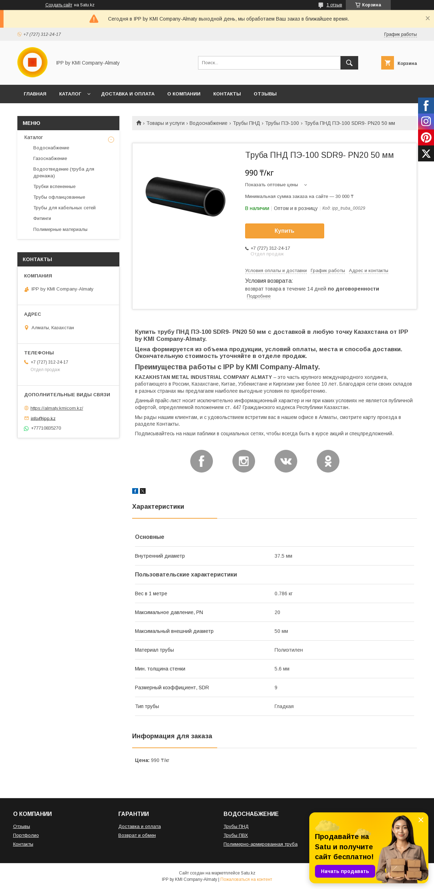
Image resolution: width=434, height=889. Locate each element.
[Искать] (349, 63)
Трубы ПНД (246, 123)
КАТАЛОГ (70, 93)
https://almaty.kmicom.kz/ (56, 408)
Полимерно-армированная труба (261, 844)
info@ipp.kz (43, 418)
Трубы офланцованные (59, 197)
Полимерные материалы (60, 229)
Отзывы (21, 826)
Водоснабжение (208, 123)
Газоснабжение (50, 158)
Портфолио (26, 835)
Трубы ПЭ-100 (282, 123)
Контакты (23, 844)
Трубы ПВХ (236, 835)
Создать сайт (58, 4)
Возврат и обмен (137, 835)
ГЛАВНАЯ (35, 93)
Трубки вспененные (54, 186)
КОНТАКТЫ (227, 93)
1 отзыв (334, 4)
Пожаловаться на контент (246, 879)
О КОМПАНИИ (184, 93)
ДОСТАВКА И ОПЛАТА (127, 93)
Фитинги (42, 218)
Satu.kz (248, 873)
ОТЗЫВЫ (265, 93)
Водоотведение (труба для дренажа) (63, 172)
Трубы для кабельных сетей (64, 207)
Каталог (33, 137)
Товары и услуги (165, 123)
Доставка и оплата (139, 826)
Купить (284, 231)
